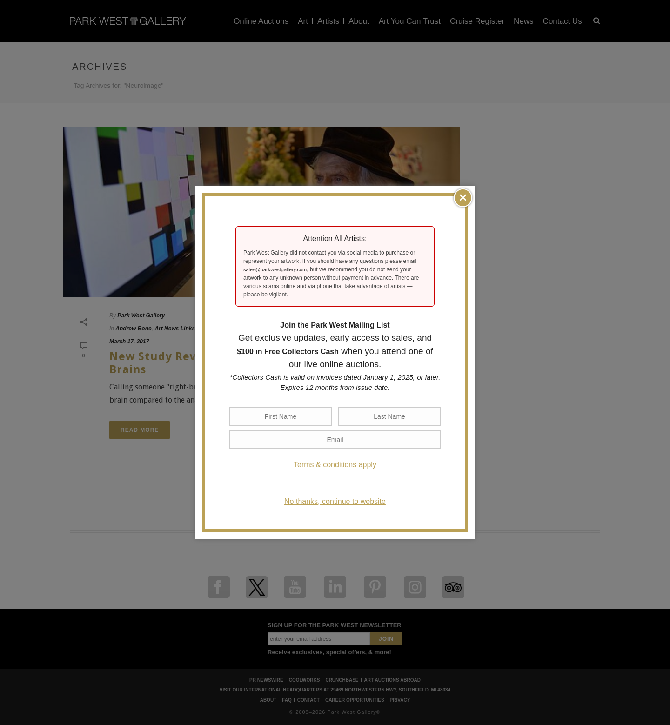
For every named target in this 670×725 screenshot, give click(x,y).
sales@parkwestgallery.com (275, 269)
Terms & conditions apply (335, 465)
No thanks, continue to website (335, 501)
